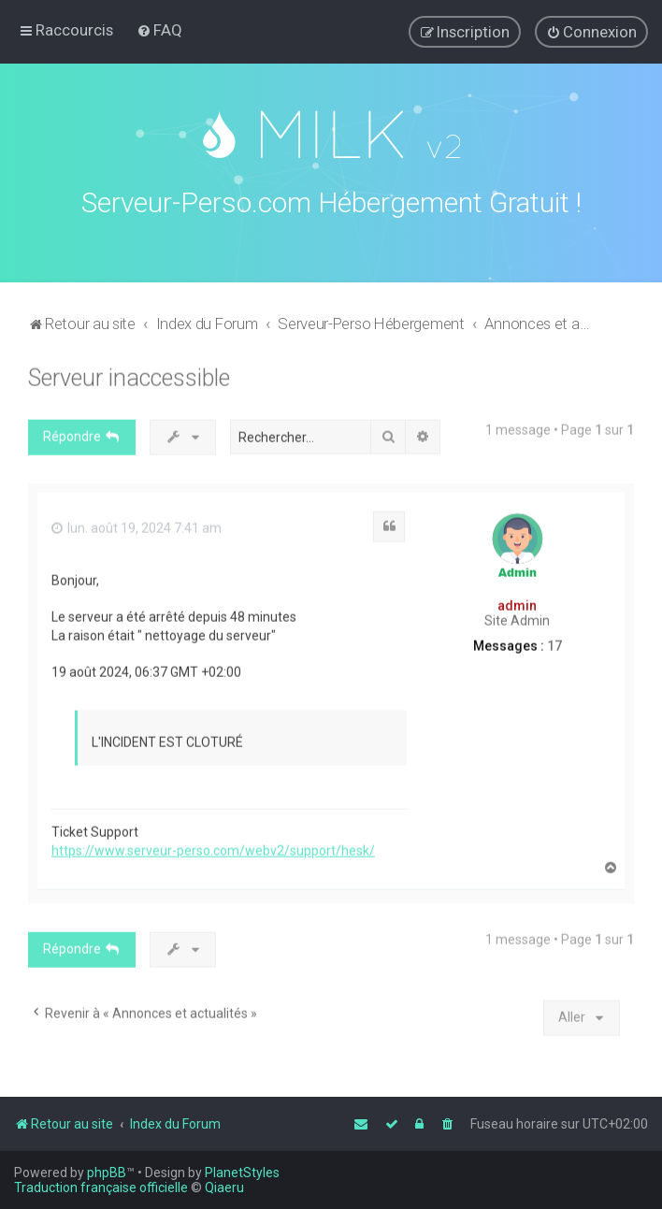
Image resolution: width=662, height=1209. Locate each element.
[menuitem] (159, 30)
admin (517, 601)
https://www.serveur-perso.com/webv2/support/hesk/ (213, 846)
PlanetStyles (242, 1172)
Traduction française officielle (101, 1187)
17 (554, 641)
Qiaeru (224, 1187)
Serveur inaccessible (129, 373)
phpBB (106, 1172)
